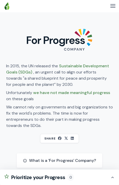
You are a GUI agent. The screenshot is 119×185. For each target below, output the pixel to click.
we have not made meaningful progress (71, 92)
